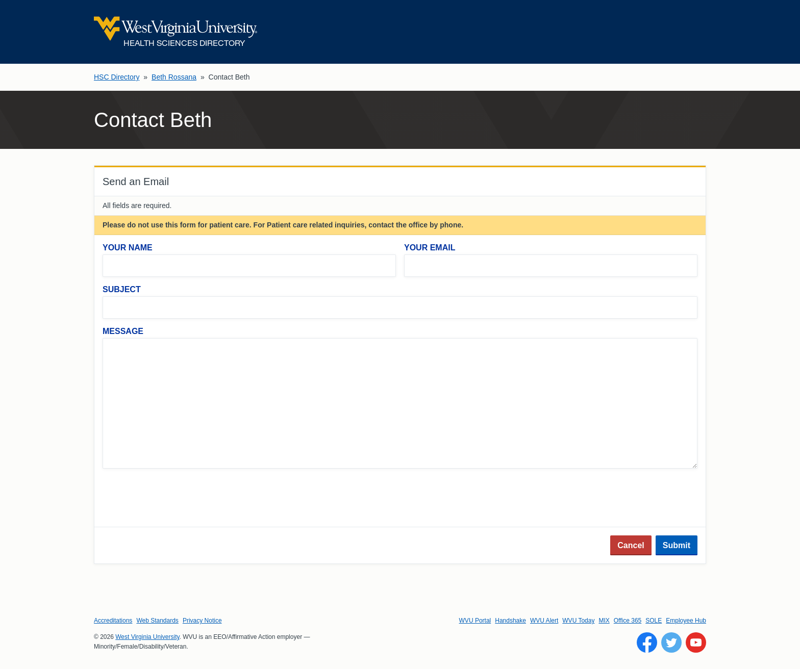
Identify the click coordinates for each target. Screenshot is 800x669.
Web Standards (157, 620)
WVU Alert (544, 620)
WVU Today (578, 620)
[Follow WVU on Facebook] (647, 642)
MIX (603, 620)
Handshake (510, 620)
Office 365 (627, 620)
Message (123, 331)
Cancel (630, 545)
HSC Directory (116, 77)
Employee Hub (686, 620)
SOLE (653, 620)
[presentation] (180, 499)
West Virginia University (147, 636)
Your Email (429, 247)
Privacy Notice (202, 620)
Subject (122, 289)
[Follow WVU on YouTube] (696, 642)
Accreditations (113, 620)
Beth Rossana (174, 77)
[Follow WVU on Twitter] (671, 642)
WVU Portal (475, 620)
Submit (676, 545)
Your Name (128, 247)
